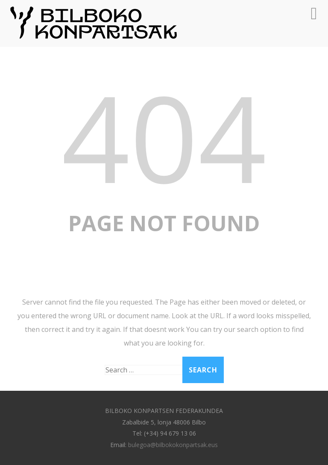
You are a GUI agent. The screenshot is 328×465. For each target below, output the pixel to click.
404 (164, 136)
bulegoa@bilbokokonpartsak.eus (173, 445)
